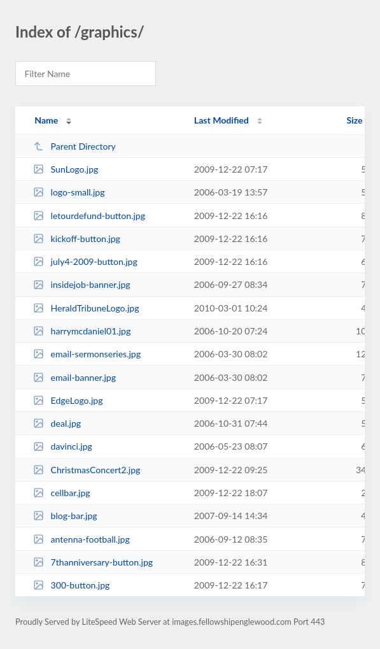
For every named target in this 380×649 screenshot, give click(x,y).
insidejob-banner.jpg (81, 284)
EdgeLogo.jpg (67, 400)
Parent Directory (74, 146)
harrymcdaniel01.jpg (81, 330)
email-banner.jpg (74, 377)
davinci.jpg (62, 446)
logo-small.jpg (68, 192)
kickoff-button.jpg (76, 238)
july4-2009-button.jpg (85, 261)
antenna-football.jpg (81, 539)
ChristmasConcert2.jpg (86, 469)
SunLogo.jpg (65, 169)
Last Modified (221, 120)
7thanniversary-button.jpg (93, 562)
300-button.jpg (71, 585)
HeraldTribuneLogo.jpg (86, 308)
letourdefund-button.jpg (89, 215)
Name (46, 120)
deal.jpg (57, 423)
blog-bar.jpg (65, 515)
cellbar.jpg (61, 492)
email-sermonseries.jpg (87, 353)
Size (355, 120)
